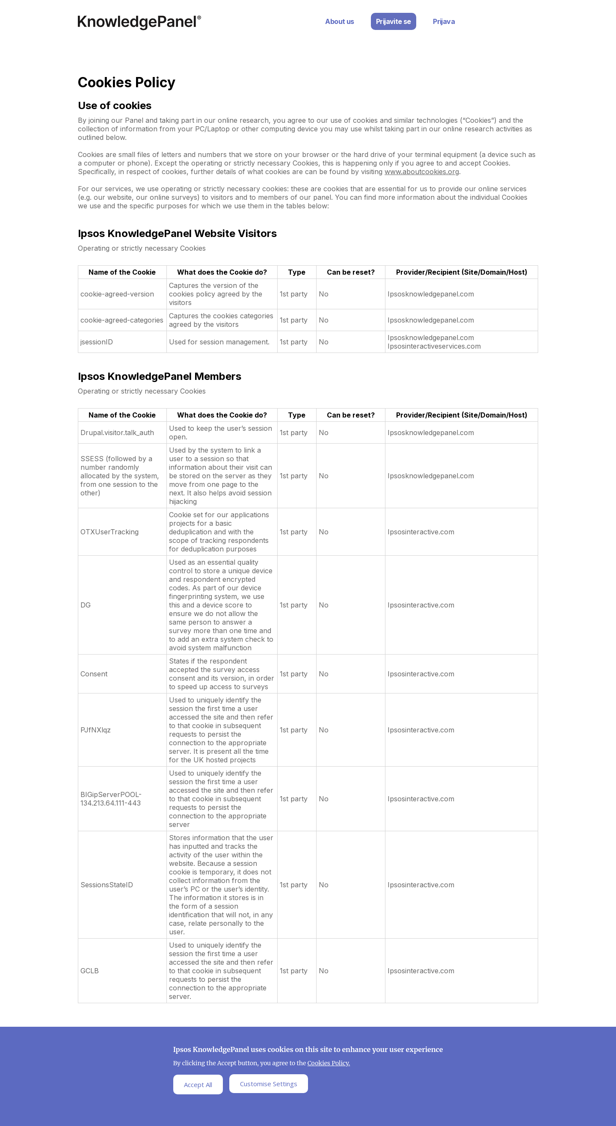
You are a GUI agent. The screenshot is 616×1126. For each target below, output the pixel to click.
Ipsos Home (139, 23)
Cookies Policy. (329, 1063)
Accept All (198, 1084)
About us (339, 21)
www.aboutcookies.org (422, 171)
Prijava (444, 21)
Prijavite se (393, 21)
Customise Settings (268, 1083)
